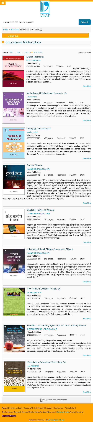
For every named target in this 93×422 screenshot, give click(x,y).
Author (26, 52)
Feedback (48, 408)
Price (18, 52)
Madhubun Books (62, 412)
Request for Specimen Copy (12, 408)
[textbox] (36, 22)
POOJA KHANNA (33, 60)
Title (11, 52)
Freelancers (58, 408)
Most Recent (38, 52)
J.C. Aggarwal (33, 366)
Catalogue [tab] (11, 35)
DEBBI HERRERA (34, 329)
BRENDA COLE (50, 329)
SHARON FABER (34, 292)
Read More (87, 86)
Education (15, 30)
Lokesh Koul (32, 97)
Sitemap (40, 408)
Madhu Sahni (32, 132)
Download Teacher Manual (31, 412)
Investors (79, 412)
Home (5, 30)
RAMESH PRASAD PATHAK (39, 169)
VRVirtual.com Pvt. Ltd (56, 420)
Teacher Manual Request (10, 412)
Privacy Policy (70, 408)
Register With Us (30, 408)
